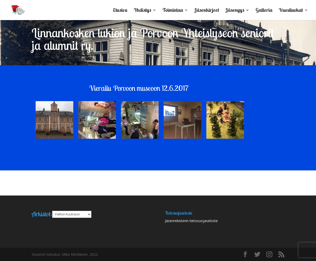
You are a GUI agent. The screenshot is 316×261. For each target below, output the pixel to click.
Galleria (264, 10)
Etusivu (120, 10)
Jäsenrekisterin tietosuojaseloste (191, 220)
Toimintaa (172, 10)
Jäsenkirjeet (206, 10)
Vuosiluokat (291, 10)
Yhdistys (142, 10)
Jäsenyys (234, 10)
